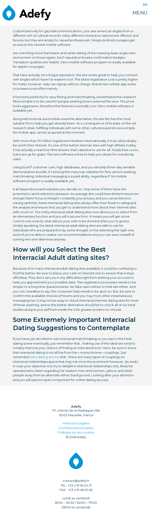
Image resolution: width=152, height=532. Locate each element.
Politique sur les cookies (76, 432)
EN (145, 4)
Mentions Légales (76, 423)
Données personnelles (76, 428)
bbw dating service (44, 357)
